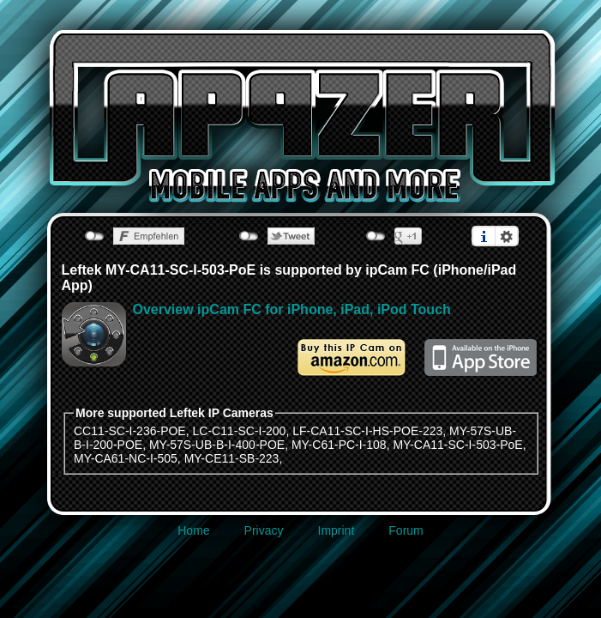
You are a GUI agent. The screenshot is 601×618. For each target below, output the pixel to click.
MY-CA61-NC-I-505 (125, 458)
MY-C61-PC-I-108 (339, 444)
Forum (405, 530)
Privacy (264, 530)
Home (193, 530)
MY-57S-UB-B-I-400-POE (217, 444)
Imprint (336, 530)
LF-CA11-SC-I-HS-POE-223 (367, 431)
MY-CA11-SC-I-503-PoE (457, 444)
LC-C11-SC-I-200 (238, 431)
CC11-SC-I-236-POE (130, 431)
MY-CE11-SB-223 (231, 458)
